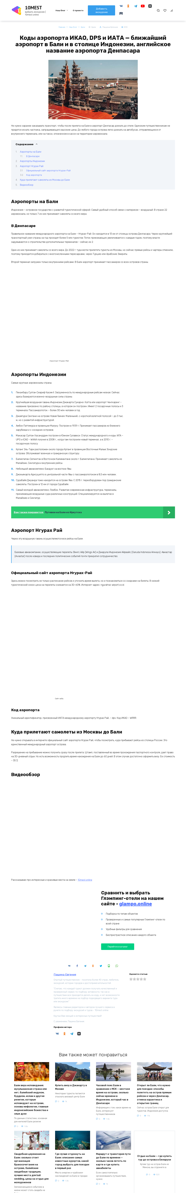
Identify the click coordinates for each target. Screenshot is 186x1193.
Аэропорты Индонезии (32, 161)
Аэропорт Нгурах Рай (31, 166)
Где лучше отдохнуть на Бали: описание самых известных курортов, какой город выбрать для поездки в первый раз (72, 1106)
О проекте (78, 10)
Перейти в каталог (117, 896)
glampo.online (135, 854)
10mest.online (85, 830)
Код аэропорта (34, 175)
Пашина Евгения (65, 924)
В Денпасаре (33, 156)
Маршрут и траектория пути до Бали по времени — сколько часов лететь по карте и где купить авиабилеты (113, 1106)
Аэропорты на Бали (30, 151)
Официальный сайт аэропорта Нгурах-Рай (48, 170)
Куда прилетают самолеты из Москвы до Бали (45, 180)
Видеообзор (26, 184)
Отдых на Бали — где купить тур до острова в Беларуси (154, 1102)
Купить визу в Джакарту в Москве (71, 1037)
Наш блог (60, 10)
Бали (94, 27)
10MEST (33, 7)
